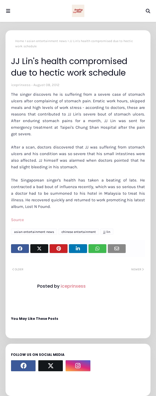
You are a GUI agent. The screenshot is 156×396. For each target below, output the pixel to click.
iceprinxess (21, 85)
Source (17, 219)
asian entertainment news (47, 41)
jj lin (106, 232)
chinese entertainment (78, 232)
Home (19, 41)
